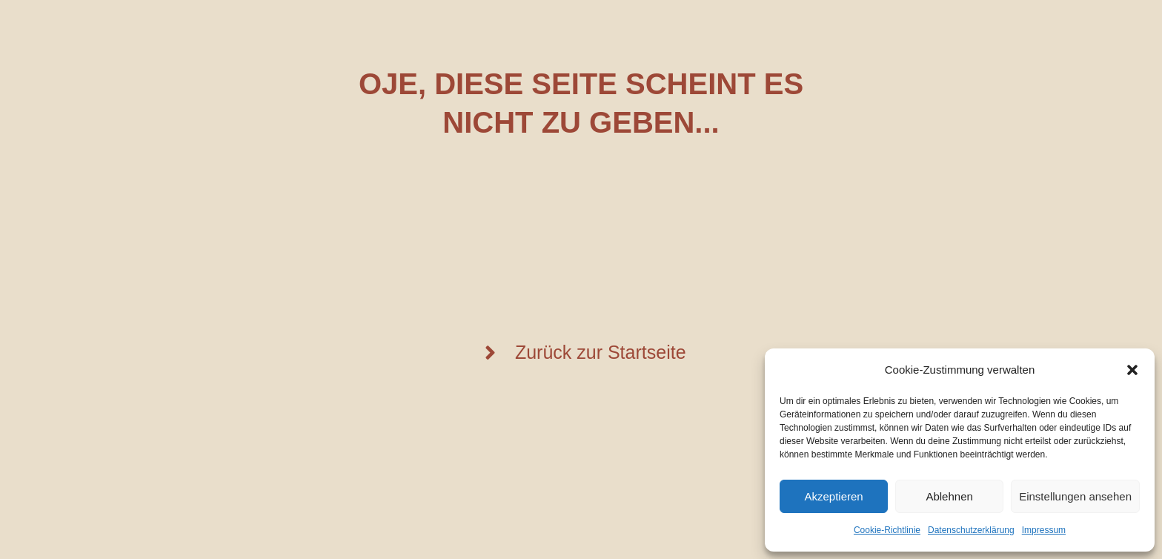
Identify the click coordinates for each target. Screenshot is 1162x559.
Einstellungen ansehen (1075, 496)
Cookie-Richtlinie (887, 530)
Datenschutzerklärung (971, 530)
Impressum (1044, 530)
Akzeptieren (833, 496)
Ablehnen (949, 496)
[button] (1132, 370)
